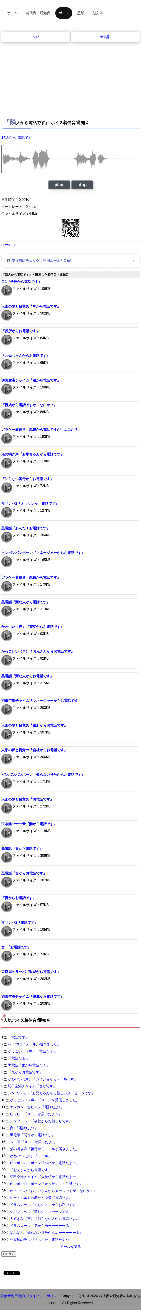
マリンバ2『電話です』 (19, 922)
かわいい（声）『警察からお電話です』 (32, 627)
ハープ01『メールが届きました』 (34, 1044)
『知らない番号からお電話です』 (27, 479)
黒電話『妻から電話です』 (22, 848)
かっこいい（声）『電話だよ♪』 (33, 1051)
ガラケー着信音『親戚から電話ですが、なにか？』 (41, 429)
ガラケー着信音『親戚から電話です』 (30, 577)
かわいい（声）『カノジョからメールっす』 (42, 1079)
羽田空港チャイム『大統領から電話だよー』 (44, 1177)
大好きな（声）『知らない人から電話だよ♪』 (45, 1219)
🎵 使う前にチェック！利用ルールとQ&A (38, 260)
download (8, 245)
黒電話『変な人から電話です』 (25, 602)
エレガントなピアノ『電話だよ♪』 (37, 1107)
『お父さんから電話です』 (31, 1170)
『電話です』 (18, 1037)
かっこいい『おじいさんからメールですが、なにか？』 (53, 1191)
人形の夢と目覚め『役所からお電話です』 (34, 725)
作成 (35, 37)
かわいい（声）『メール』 (31, 1156)
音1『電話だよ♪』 (24, 1128)
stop (82, 184)
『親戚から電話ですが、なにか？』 (29, 405)
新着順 (105, 37)
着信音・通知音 (38, 13)
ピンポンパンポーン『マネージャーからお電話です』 (43, 553)
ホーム (12, 13)
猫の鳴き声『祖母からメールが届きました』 (44, 1149)
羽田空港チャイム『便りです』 (32, 1086)
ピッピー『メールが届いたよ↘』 (36, 1114)
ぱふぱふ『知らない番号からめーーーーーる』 (46, 1233)
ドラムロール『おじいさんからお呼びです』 (44, 1205)
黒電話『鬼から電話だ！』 (29, 1065)
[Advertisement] (71, 75)
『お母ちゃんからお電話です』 (25, 355)
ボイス (64, 13)
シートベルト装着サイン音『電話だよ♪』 (42, 1198)
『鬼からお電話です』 (25, 1072)
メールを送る (70, 1246)
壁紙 (80, 13)
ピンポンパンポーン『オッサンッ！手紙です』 (46, 1184)
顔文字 (97, 13)
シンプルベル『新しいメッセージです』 (41, 1212)
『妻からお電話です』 (18, 898)
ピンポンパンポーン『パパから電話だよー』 (44, 1163)
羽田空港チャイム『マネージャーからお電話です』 (41, 701)
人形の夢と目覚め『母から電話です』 (30, 306)
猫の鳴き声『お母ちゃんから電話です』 (32, 454)
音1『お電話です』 (16, 947)
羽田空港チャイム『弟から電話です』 (30, 380)
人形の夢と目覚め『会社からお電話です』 (34, 750)
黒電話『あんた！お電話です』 (25, 528)
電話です (25, 137)
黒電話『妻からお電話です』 (24, 873)
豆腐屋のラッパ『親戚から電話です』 (30, 972)
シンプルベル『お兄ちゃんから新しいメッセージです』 (51, 1093)
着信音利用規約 (12, 1296)
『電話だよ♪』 (19, 1058)
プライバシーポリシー (43, 1296)
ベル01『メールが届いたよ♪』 (33, 1142)
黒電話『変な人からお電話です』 (27, 676)
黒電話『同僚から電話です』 (32, 1135)
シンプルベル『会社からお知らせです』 (41, 1121)
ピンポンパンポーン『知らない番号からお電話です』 (43, 774)
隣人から (9, 137)
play (59, 184)
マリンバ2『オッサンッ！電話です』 (30, 503)
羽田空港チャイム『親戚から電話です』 (32, 996)
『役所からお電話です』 (20, 331)
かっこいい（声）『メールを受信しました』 (44, 1100)
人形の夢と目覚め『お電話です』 (27, 799)
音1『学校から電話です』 (21, 282)
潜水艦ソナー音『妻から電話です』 (29, 824)
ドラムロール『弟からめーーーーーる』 (41, 1226)
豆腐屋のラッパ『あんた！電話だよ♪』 (40, 1240)
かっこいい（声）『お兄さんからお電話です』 (37, 651)
